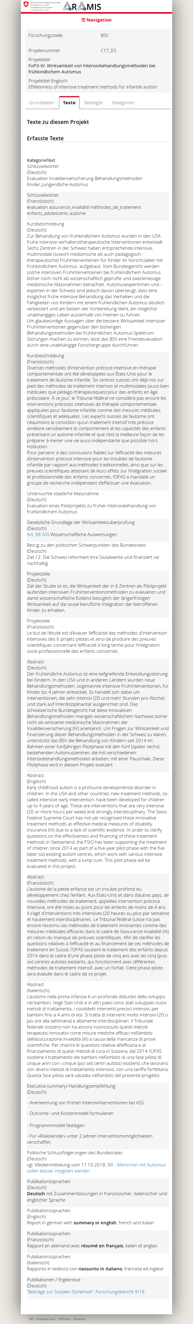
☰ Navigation (96, 20)
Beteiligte (93, 102)
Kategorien (123, 102)
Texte (69, 102)
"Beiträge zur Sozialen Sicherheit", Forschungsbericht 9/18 (86, 1292)
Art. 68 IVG (39, 534)
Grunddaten (41, 102)
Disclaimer (79, 1319)
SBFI (31, 1319)
